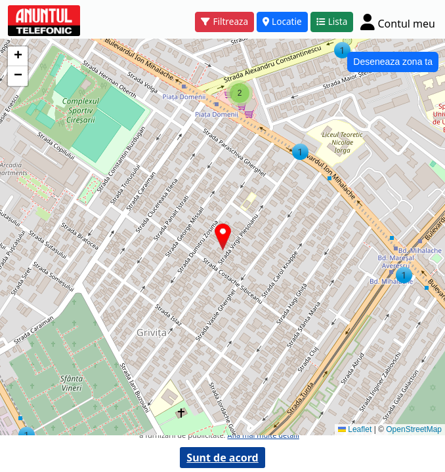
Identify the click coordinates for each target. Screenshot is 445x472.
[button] (26, 435)
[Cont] (397, 22)
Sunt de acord (222, 457)
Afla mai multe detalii (263, 435)
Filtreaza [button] (224, 21)
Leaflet (354, 429)
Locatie (282, 21)
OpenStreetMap (414, 429)
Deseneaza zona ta (393, 61)
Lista (332, 21)
